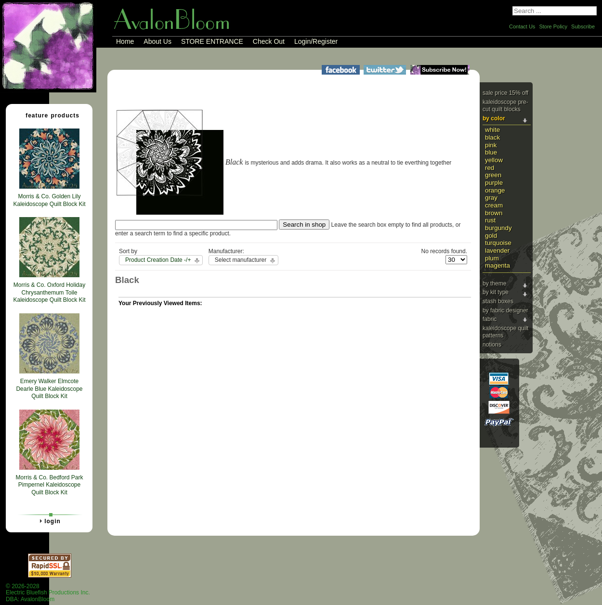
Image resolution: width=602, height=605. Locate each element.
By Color (494, 118)
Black (492, 137)
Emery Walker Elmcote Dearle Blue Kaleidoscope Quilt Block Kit (49, 388)
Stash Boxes (498, 301)
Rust (490, 220)
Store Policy (553, 26)
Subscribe (583, 26)
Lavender (497, 250)
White (492, 129)
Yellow (494, 160)
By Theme (494, 283)
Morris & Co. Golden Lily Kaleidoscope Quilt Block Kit (49, 200)
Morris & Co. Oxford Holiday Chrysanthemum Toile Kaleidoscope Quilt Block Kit (49, 292)
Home (125, 41)
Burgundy (498, 228)
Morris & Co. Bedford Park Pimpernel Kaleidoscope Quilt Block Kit (49, 485)
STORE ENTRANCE (212, 41)
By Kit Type (496, 292)
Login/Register (316, 41)
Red (489, 167)
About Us (157, 41)
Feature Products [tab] (48, 115)
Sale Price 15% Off (505, 93)
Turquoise (498, 242)
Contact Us (522, 26)
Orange (495, 190)
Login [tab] (49, 521)
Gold (491, 235)
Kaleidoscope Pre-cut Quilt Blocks (505, 106)
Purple (494, 182)
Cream (494, 205)
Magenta (497, 265)
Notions (492, 344)
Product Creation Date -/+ (158, 260)
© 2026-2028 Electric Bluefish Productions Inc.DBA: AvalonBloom (48, 593)
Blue (491, 152)
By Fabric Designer (505, 310)
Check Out (269, 41)
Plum (492, 258)
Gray (491, 197)
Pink (491, 145)
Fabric (490, 319)
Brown (493, 213)
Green (493, 175)
